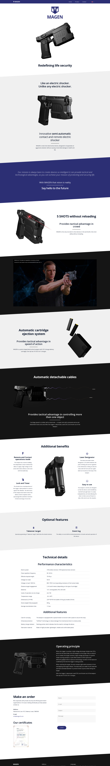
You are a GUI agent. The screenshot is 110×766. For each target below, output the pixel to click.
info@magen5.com (18, 716)
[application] (55, 282)
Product (77, 1)
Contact (84, 1)
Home (70, 1)
